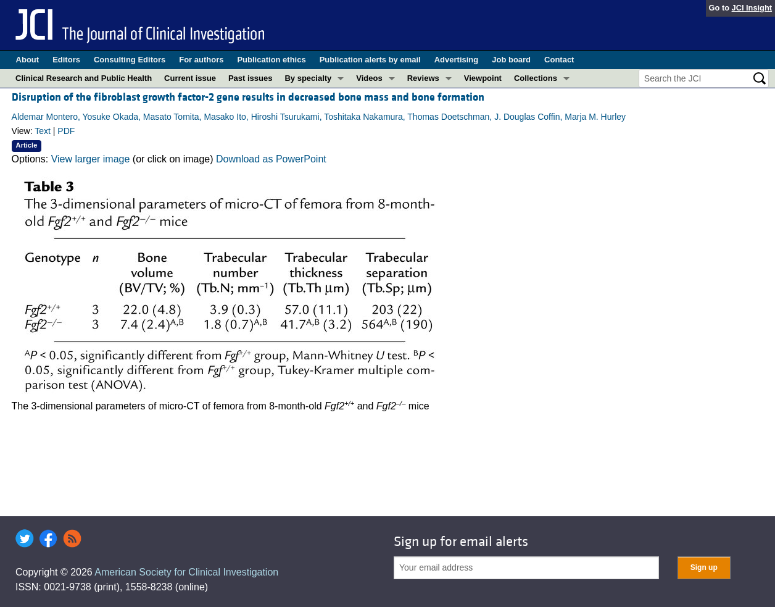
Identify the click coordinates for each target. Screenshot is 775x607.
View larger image (90, 159)
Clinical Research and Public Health (83, 78)
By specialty (307, 78)
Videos (369, 78)
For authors (201, 59)
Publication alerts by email (370, 59)
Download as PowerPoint (271, 159)
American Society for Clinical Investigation (186, 572)
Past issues (250, 78)
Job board (511, 59)
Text (43, 131)
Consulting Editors (129, 59)
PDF (66, 131)
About (27, 59)
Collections (535, 78)
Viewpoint (483, 78)
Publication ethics (271, 59)
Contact (559, 59)
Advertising (456, 59)
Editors (66, 59)
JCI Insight (752, 7)
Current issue (190, 78)
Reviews (423, 78)
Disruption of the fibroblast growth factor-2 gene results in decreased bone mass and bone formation (248, 97)
